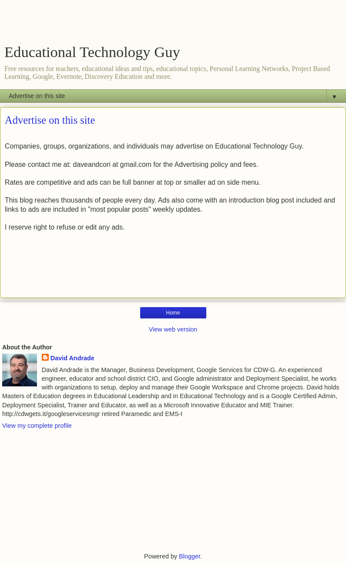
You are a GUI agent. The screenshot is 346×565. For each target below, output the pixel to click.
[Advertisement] (173, 24)
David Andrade (72, 358)
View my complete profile (37, 425)
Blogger (189, 556)
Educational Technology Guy (92, 52)
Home (173, 313)
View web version (173, 329)
